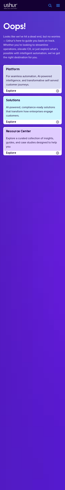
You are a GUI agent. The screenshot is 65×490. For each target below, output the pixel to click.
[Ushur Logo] (10, 5)
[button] (58, 5)
